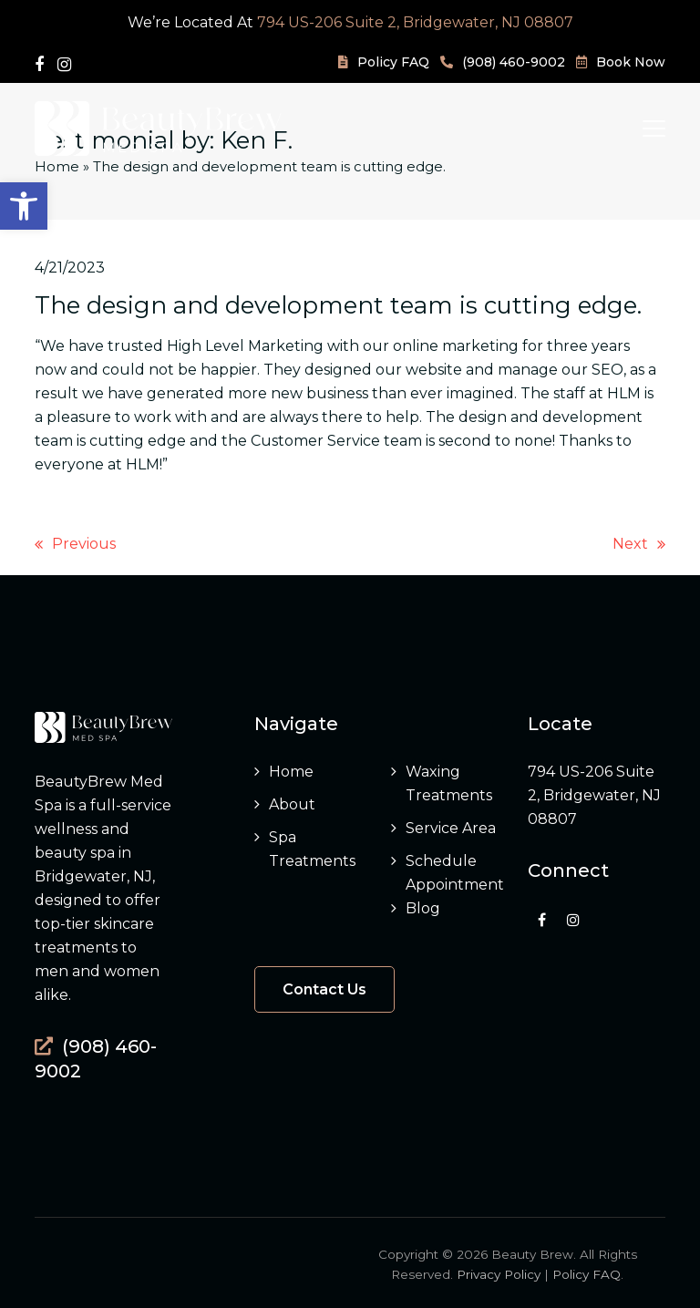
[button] (23, 206)
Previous (75, 545)
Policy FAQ (586, 1274)
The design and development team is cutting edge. (338, 305)
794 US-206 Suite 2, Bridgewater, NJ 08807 (415, 22)
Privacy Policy (498, 1274)
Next (638, 545)
